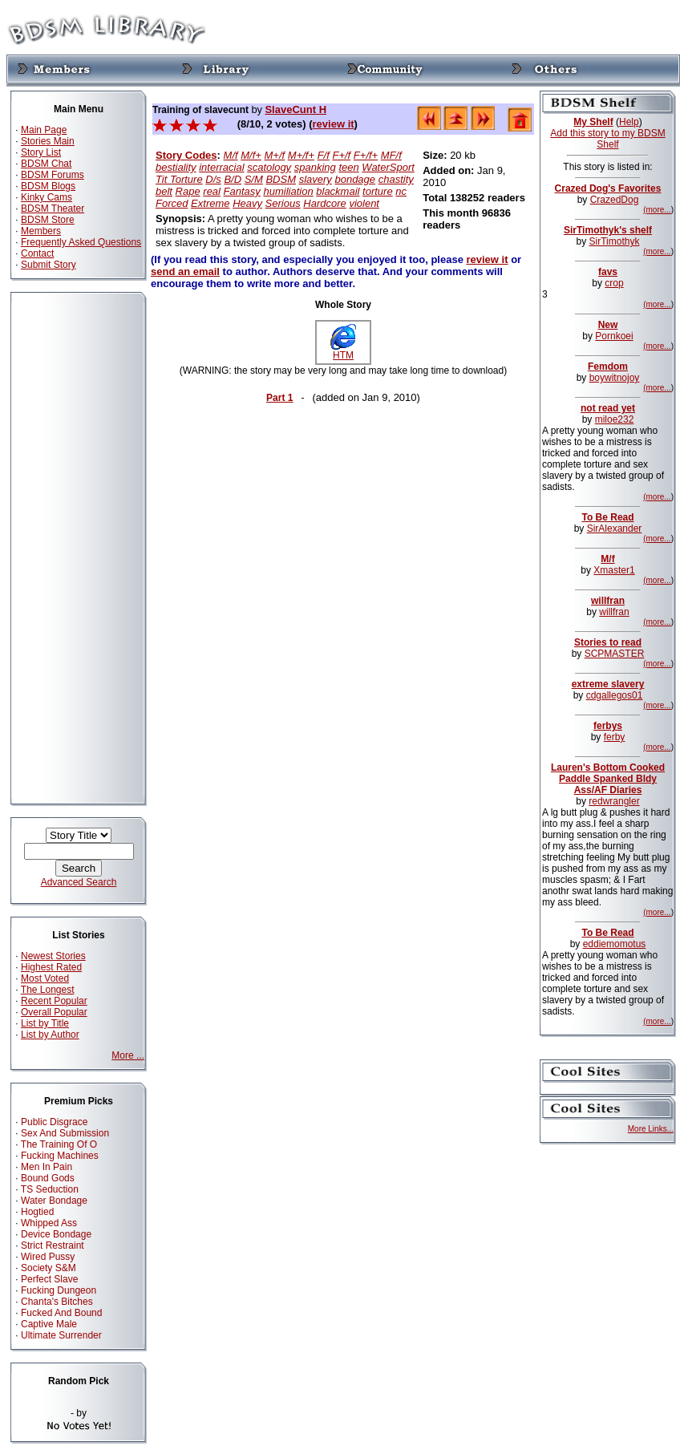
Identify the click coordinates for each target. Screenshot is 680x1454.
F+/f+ (366, 155)
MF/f (391, 155)
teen (348, 167)
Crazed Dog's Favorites (608, 188)
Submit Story (48, 264)
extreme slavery (608, 684)
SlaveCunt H (295, 109)
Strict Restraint (52, 1245)
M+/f (275, 155)
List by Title (45, 1023)
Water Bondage (54, 1200)
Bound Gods (48, 1178)
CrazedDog (614, 199)
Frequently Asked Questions (81, 242)
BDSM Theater (52, 208)
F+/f (341, 155)
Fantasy (242, 191)
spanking (315, 167)
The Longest (48, 989)
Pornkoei (614, 336)
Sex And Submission (65, 1133)
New (608, 324)
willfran (608, 600)
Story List (41, 152)
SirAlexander (614, 528)
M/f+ (251, 155)
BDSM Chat (46, 163)
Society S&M (48, 1268)
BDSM (280, 179)
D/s (213, 179)
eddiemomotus (614, 944)
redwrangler (614, 801)
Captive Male (49, 1324)
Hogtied (37, 1211)
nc (401, 191)
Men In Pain (46, 1167)
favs (607, 271)
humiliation (288, 191)
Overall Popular (54, 1012)
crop (614, 283)
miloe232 (614, 419)
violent (364, 203)
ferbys (607, 725)
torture (377, 191)
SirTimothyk (614, 241)
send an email (185, 271)
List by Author (50, 1034)
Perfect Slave (49, 1279)
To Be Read (607, 517)
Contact (37, 253)
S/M (254, 179)
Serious (283, 203)
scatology (269, 167)
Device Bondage (56, 1234)
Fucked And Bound (61, 1312)
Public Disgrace (54, 1122)
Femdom (608, 366)
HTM (343, 351)
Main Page (44, 130)
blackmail (337, 191)
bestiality (176, 167)
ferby (614, 737)
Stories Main (48, 141)
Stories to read (608, 642)
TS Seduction (50, 1189)
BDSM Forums (52, 174)
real (212, 191)
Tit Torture (179, 179)
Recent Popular (54, 1000)
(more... (656, 209)
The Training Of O (59, 1144)
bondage (354, 179)
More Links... (651, 1128)
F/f (324, 155)
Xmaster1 (613, 570)
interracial (221, 167)
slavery (315, 179)
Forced (172, 203)
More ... (127, 1055)
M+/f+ (301, 155)
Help (629, 122)
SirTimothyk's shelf (608, 230)
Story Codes (186, 155)
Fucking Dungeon (58, 1290)
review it (333, 124)
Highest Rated (51, 967)
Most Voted (45, 978)
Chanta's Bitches (57, 1301)
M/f (231, 155)
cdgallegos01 (614, 695)
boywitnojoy (614, 377)
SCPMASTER (615, 653)
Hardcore (324, 203)
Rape (188, 191)
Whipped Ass (49, 1223)
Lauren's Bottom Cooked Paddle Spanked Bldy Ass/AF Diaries (608, 779)
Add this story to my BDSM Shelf (607, 139)
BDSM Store (48, 219)
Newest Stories (53, 956)
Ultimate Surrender (61, 1335)
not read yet (608, 408)
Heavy (247, 203)
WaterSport (388, 167)
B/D (232, 179)
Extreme (210, 203)
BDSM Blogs (48, 186)
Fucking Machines (60, 1155)
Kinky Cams (46, 197)
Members (41, 231)
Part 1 (279, 397)
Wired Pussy (48, 1256)
